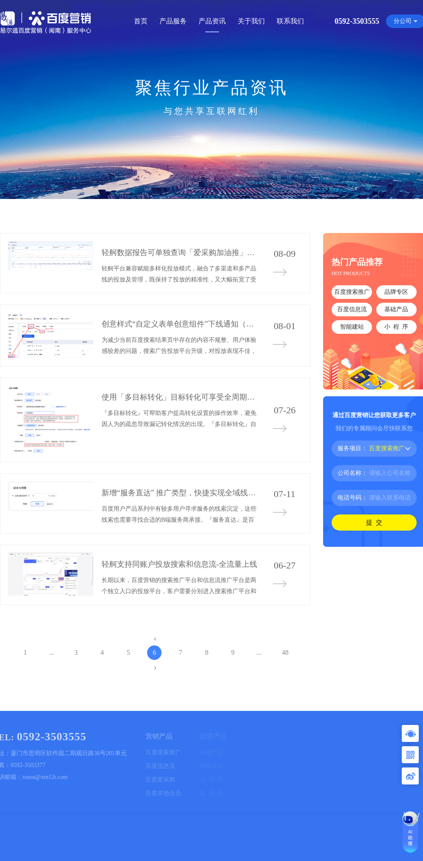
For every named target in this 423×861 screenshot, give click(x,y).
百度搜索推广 (352, 292)
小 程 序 (396, 327)
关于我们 (251, 21)
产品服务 (173, 21)
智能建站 (352, 327)
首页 (141, 21)
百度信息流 (352, 309)
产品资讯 (212, 21)
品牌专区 (396, 292)
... (51, 652)
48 (285, 652)
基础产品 (396, 309)
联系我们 (290, 21)
